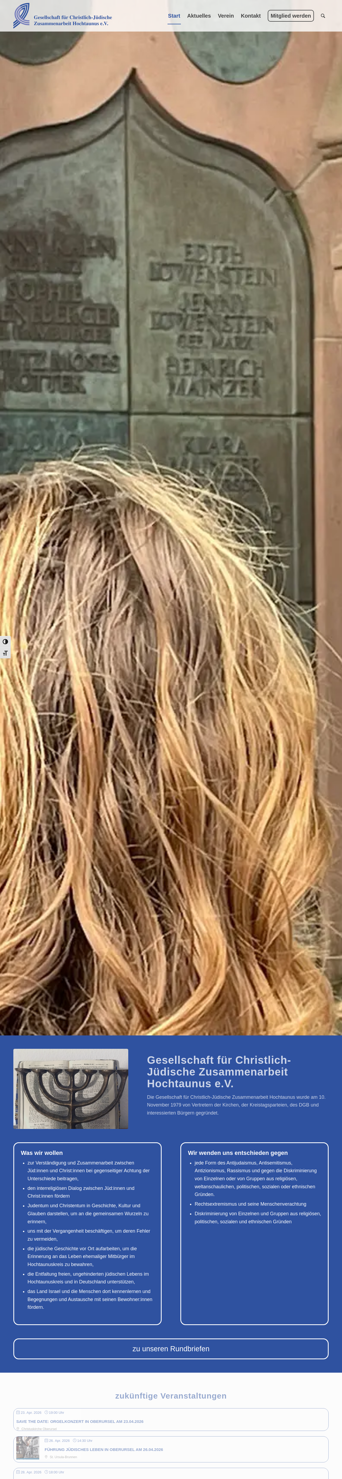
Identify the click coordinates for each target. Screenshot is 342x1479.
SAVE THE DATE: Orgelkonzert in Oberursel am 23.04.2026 (79, 1421)
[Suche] (323, 15)
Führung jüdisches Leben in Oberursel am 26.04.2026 (104, 1449)
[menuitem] (174, 15)
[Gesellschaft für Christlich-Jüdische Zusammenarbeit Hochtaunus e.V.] (62, 15)
